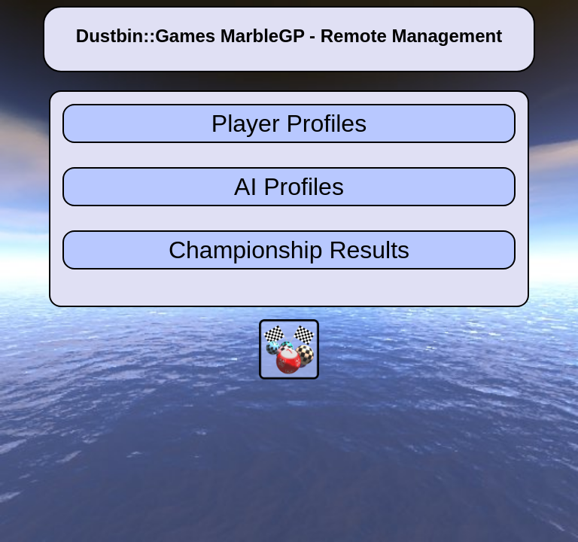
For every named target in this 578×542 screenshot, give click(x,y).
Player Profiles (289, 123)
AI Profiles (289, 186)
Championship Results (289, 249)
